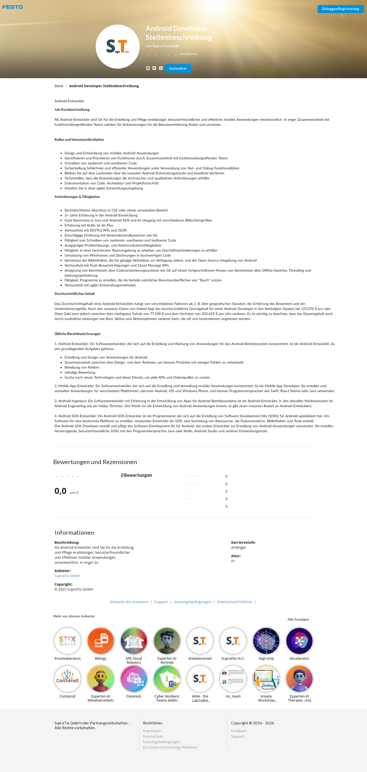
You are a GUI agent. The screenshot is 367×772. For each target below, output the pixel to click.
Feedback (239, 731)
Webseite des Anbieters (131, 601)
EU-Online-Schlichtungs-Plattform (170, 747)
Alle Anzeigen (298, 619)
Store (59, 85)
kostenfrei (178, 68)
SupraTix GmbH (67, 575)
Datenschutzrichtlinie (237, 601)
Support (163, 601)
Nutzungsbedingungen (195, 601)
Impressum (152, 731)
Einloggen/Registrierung (340, 9)
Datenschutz (153, 736)
